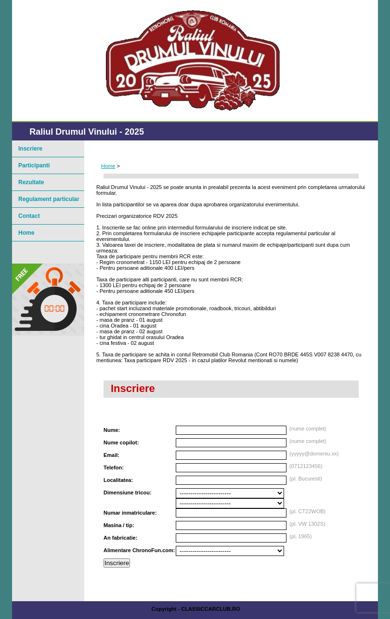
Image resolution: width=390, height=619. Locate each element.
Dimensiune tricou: (128, 492)
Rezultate (31, 182)
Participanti (34, 165)
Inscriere (116, 563)
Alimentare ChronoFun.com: (139, 550)
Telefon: (114, 467)
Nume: (112, 430)
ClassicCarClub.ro (210, 609)
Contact (29, 216)
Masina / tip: (119, 525)
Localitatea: (118, 480)
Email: (111, 455)
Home (108, 166)
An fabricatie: (120, 538)
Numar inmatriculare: (130, 513)
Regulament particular (48, 199)
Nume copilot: (121, 442)
